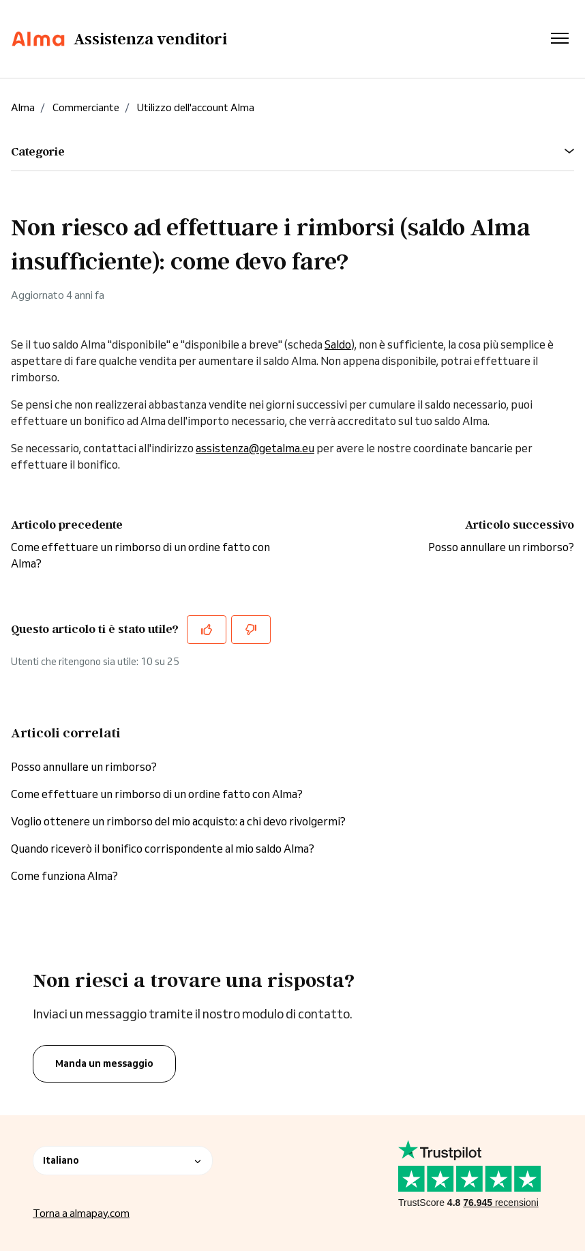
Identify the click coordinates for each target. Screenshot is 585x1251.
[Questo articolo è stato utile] (206, 629)
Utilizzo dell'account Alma (195, 107)
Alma (23, 107)
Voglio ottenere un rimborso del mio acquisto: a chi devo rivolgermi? (178, 821)
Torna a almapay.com (81, 1213)
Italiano (122, 1160)
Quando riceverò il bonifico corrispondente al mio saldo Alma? (162, 848)
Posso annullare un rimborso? (501, 547)
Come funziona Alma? (64, 876)
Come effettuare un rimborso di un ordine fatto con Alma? (157, 794)
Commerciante (85, 107)
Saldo (338, 344)
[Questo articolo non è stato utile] (251, 629)
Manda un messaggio (104, 1063)
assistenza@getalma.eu (255, 448)
